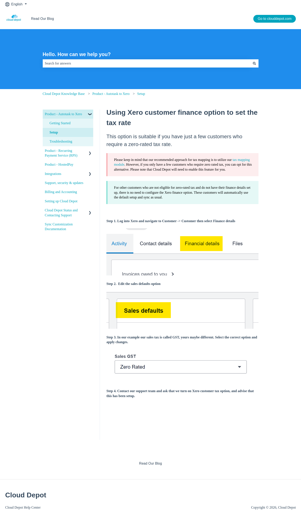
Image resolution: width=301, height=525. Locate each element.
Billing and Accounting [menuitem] (61, 192)
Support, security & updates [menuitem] (64, 183)
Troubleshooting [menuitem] (61, 141)
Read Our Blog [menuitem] (150, 463)
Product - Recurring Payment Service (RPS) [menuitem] (61, 153)
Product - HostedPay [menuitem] (59, 164)
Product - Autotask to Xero (110, 94)
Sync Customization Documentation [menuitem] (59, 226)
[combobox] (146, 63)
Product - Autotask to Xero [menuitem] (63, 114)
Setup (141, 94)
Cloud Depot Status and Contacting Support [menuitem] (61, 212)
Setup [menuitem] (54, 132)
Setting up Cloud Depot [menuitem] (61, 201)
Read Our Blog (42, 18)
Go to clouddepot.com (275, 18)
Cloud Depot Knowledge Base (64, 94)
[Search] (254, 63)
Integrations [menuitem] (53, 174)
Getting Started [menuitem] (60, 123)
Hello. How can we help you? (77, 54)
